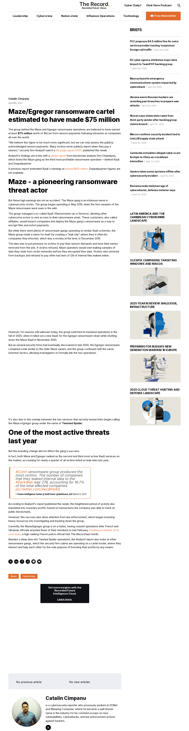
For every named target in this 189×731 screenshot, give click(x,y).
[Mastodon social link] (51, 725)
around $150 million (76, 170)
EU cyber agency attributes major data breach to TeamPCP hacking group (153, 64)
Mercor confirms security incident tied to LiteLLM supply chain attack (155, 138)
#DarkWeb (24, 484)
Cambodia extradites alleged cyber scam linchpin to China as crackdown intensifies (155, 157)
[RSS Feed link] (66, 725)
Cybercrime (29, 577)
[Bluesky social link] (58, 725)
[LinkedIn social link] (36, 725)
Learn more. (64, 600)
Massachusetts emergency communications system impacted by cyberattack (153, 82)
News (14, 577)
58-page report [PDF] (69, 151)
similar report (58, 157)
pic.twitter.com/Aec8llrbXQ (37, 490)
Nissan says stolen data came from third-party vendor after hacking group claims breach (153, 120)
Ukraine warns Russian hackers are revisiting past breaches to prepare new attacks (154, 101)
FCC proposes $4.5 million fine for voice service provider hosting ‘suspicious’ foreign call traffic (154, 45)
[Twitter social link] (28, 725)
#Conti (20, 473)
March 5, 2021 (80, 495)
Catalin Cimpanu (18, 100)
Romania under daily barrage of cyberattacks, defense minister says (152, 190)
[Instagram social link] (43, 725)
